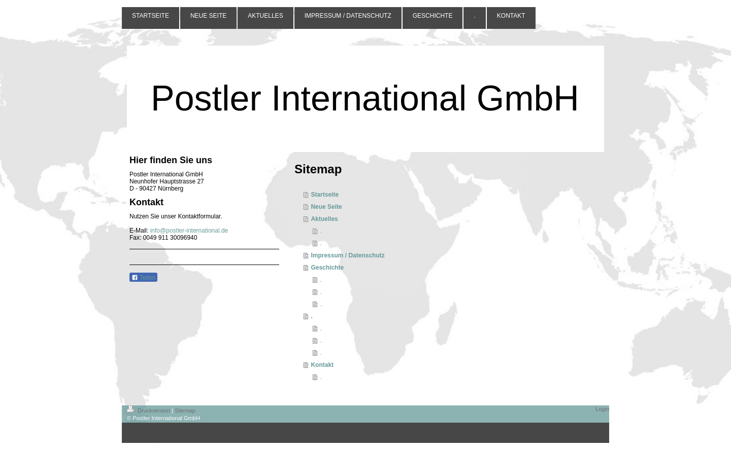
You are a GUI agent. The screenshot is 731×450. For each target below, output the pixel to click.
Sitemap (185, 410)
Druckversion (149, 410)
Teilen (143, 277)
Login (602, 409)
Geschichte (327, 267)
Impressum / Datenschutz (347, 255)
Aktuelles (324, 218)
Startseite (325, 194)
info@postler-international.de (189, 230)
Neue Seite (326, 206)
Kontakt (322, 364)
